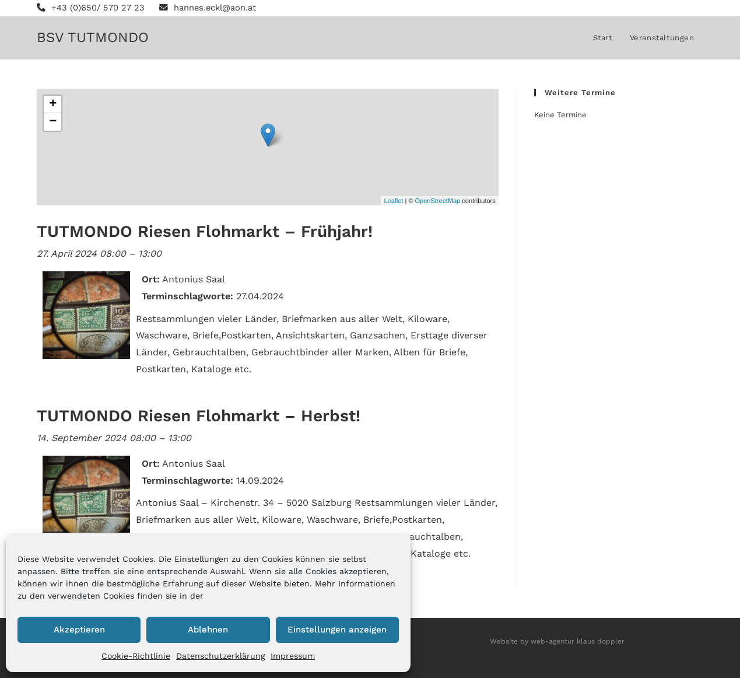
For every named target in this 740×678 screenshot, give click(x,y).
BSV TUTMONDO (93, 37)
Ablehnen (208, 629)
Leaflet (393, 200)
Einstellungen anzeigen (337, 629)
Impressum (293, 655)
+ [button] (53, 104)
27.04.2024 (260, 296)
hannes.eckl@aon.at (209, 7)
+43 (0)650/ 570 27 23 (91, 7)
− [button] (53, 122)
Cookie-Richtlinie (135, 655)
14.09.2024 (260, 480)
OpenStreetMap (438, 200)
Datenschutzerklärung (220, 655)
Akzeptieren (79, 629)
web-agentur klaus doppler (578, 641)
